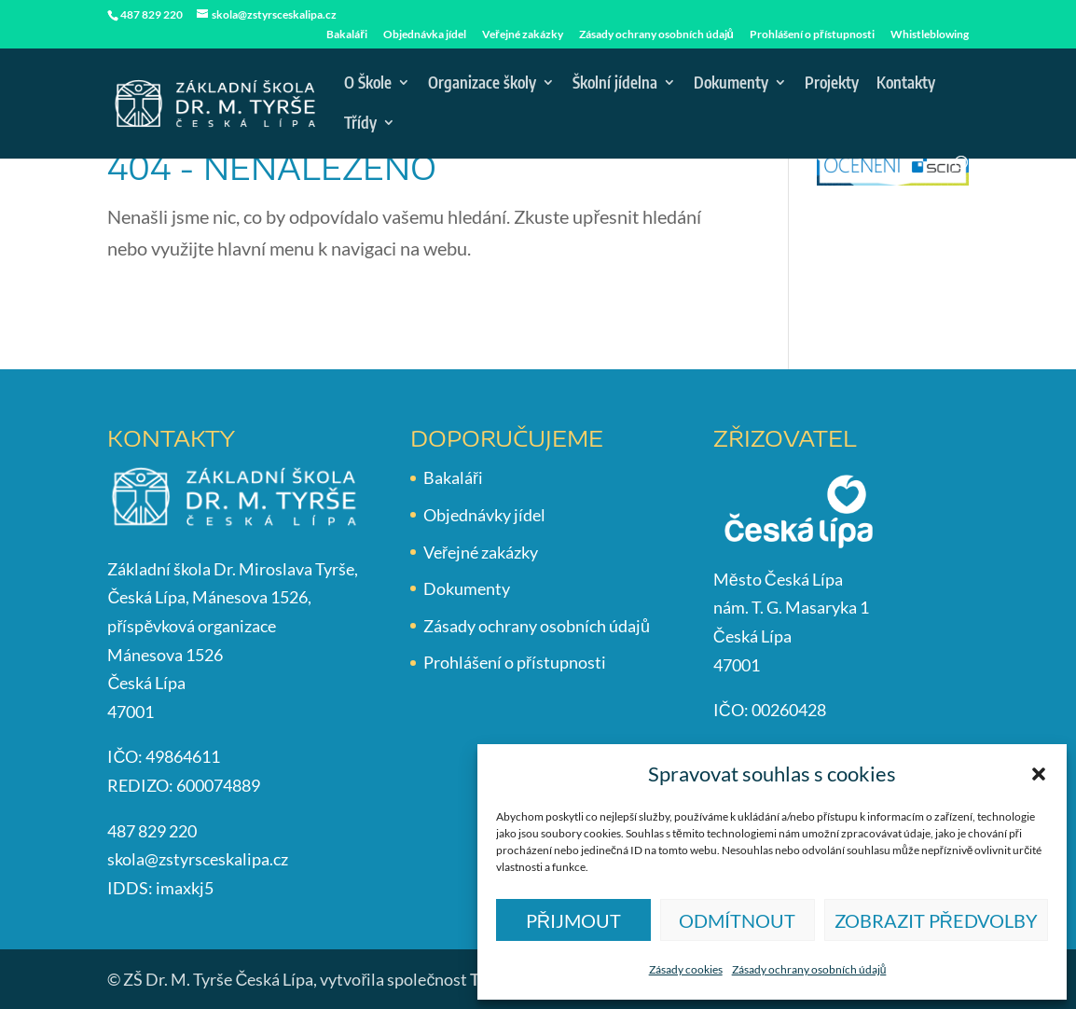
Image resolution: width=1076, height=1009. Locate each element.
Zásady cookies (686, 969)
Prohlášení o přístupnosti (812, 35)
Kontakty (905, 84)
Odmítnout (737, 920)
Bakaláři (346, 35)
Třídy (360, 124)
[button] (1038, 774)
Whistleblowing (929, 35)
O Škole (368, 84)
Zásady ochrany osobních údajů (809, 969)
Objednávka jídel (424, 35)
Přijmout (573, 920)
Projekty (832, 84)
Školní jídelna (614, 84)
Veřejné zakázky (522, 35)
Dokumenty (731, 84)
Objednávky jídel (484, 514)
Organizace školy (482, 84)
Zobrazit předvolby (936, 920)
